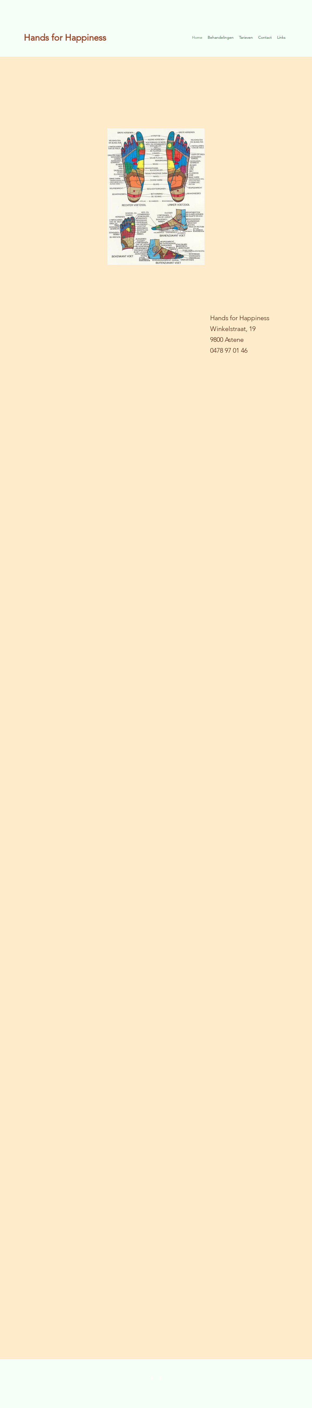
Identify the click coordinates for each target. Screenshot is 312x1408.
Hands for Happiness (65, 38)
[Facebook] (152, 1378)
